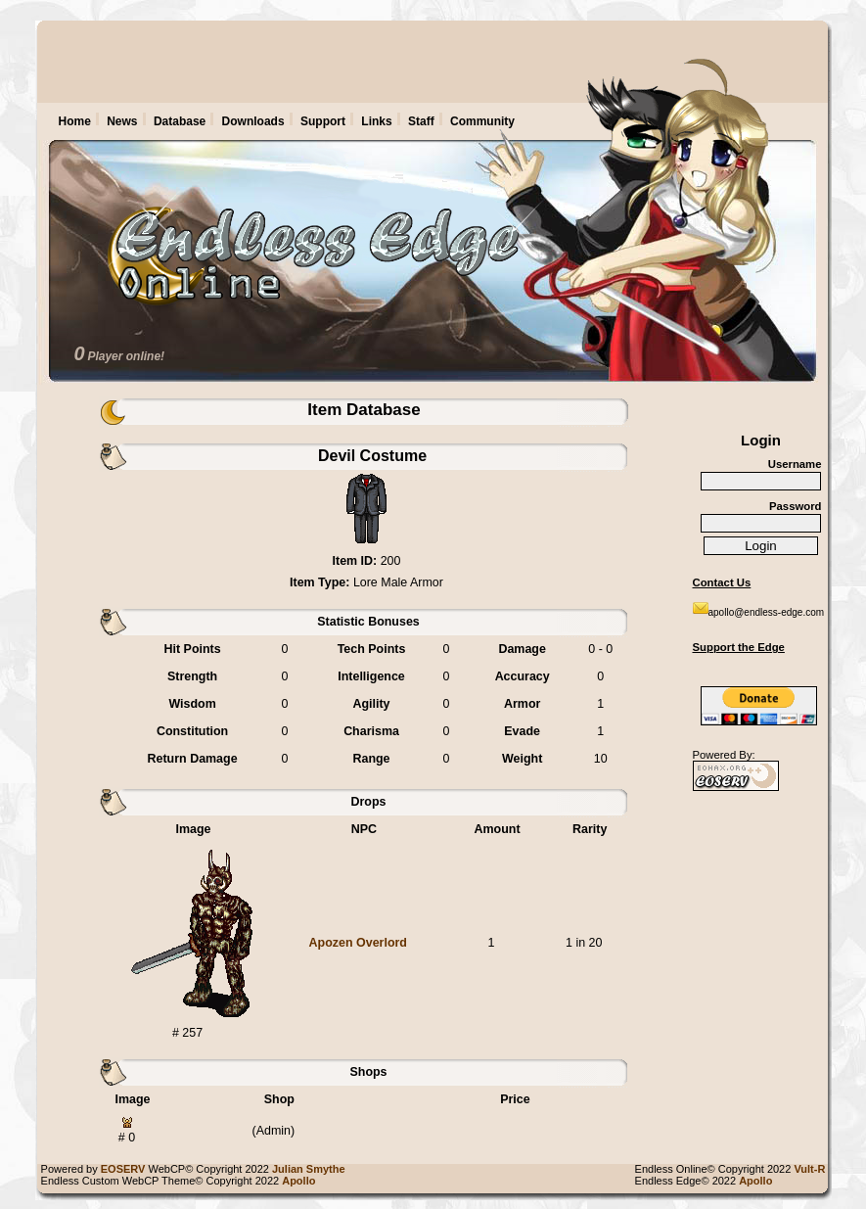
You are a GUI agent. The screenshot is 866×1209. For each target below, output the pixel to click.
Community (482, 121)
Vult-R (812, 1169)
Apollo (758, 1180)
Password (795, 506)
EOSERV (123, 1169)
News (122, 121)
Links (376, 121)
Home (75, 121)
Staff (421, 121)
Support (322, 121)
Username (795, 464)
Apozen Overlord (358, 943)
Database (179, 121)
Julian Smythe (311, 1169)
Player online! (125, 356)
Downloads (253, 121)
